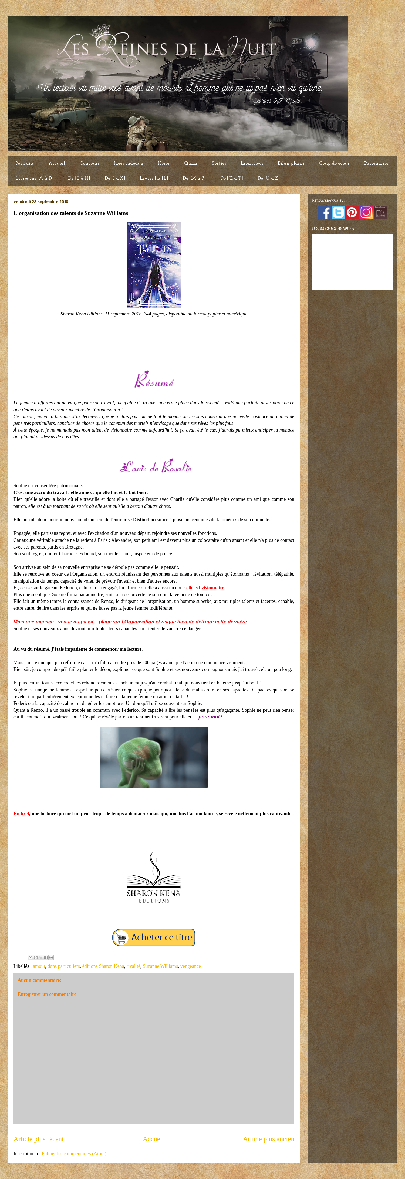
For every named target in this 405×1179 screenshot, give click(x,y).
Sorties (219, 163)
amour (39, 966)
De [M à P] (194, 178)
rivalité (133, 966)
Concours (89, 163)
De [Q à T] (231, 178)
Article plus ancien (268, 1139)
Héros (164, 163)
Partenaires (376, 163)
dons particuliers (64, 966)
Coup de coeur (334, 163)
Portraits (24, 163)
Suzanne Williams (160, 966)
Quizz (190, 163)
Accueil (56, 163)
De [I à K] (115, 178)
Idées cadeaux (128, 163)
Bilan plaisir (291, 163)
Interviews (252, 163)
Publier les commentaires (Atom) (74, 1153)
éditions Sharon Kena (103, 966)
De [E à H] (79, 178)
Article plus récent (39, 1139)
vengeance (190, 966)
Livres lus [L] (154, 178)
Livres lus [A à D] (34, 178)
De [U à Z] (269, 178)
